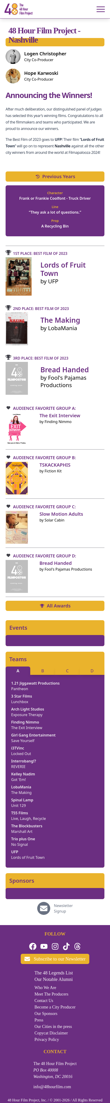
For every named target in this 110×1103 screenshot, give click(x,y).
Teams (18, 659)
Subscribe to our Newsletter (55, 959)
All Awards (54, 606)
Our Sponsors (45, 1013)
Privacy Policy (46, 1039)
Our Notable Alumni (53, 979)
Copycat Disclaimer (51, 1033)
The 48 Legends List (53, 972)
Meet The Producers (51, 994)
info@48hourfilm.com (52, 1086)
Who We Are (45, 987)
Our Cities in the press (53, 1026)
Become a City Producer (54, 1007)
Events (18, 627)
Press (38, 1020)
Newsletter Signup (63, 908)
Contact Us (43, 1000)
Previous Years (55, 176)
